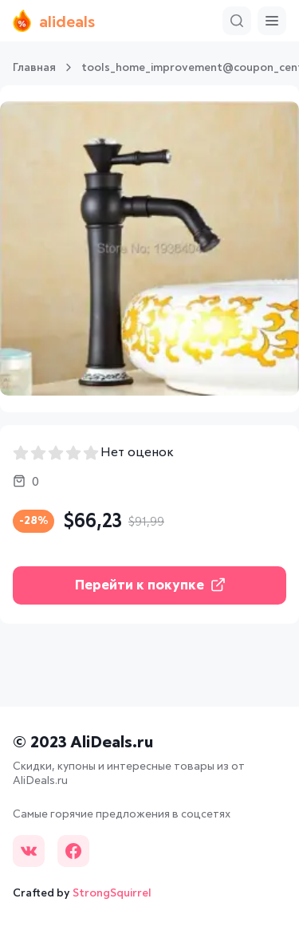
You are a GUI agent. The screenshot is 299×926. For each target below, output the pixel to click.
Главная (34, 67)
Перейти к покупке (150, 585)
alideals (54, 20)
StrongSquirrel (112, 893)
